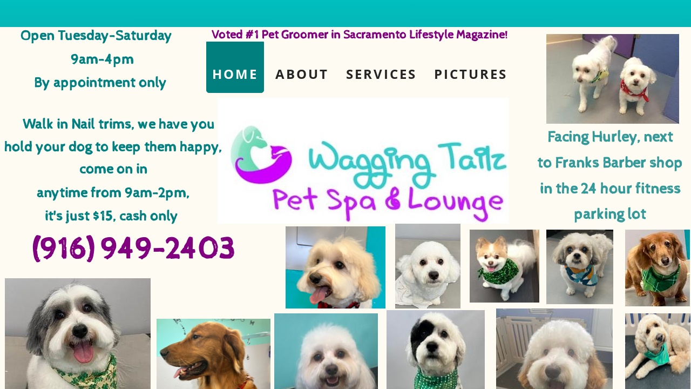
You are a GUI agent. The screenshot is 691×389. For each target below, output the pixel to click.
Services (381, 74)
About (302, 74)
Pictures (470, 74)
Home (235, 74)
